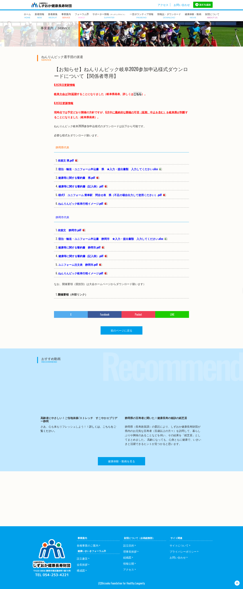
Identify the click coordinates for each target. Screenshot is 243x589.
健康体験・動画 (193, 15)
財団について (212, 15)
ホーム (27, 15)
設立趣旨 (82, 558)
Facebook (104, 314)
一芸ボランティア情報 (141, 15)
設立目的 (128, 545)
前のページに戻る (121, 330)
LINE (172, 314)
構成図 (81, 570)
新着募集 (53, 15)
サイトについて (179, 545)
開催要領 (63, 294)
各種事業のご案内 (87, 545)
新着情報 (39, 15)
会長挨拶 (82, 564)
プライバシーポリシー (183, 551)
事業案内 (66, 15)
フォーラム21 (82, 15)
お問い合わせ (182, 4)
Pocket (138, 314)
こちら (137, 94)
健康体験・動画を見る (121, 461)
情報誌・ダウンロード (169, 15)
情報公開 (128, 563)
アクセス (163, 4)
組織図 (127, 557)
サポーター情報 (109, 15)
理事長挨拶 (130, 551)
